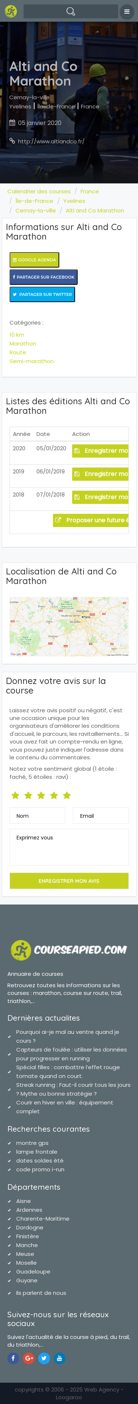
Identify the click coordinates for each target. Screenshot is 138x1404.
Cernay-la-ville (29, 97)
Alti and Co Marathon (95, 210)
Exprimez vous (35, 837)
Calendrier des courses (39, 191)
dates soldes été (40, 1160)
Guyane (27, 1280)
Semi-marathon (32, 361)
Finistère (27, 1236)
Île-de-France (56, 106)
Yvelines (20, 106)
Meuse (25, 1254)
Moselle (26, 1263)
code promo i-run (40, 1169)
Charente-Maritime (43, 1218)
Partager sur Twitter (42, 294)
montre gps (32, 1143)
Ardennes (29, 1210)
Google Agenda (34, 259)
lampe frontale (36, 1152)
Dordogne (29, 1227)
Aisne (23, 1201)
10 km (17, 335)
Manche (27, 1245)
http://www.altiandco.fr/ (51, 141)
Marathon (23, 343)
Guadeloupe (33, 1271)
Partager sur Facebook (44, 277)
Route (18, 352)
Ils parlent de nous (41, 1293)
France (90, 106)
